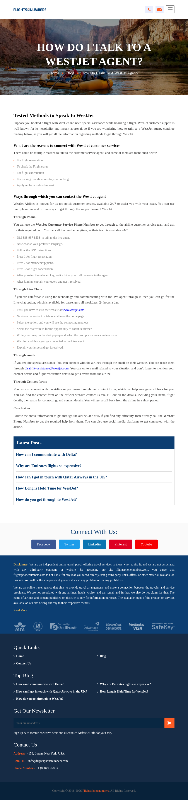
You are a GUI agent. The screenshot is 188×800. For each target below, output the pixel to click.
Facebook (43, 544)
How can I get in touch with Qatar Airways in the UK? (61, 477)
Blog (70, 73)
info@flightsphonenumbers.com (48, 761)
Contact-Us (23, 663)
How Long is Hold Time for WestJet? (47, 488)
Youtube (146, 544)
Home (54, 73)
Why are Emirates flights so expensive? (49, 466)
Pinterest (121, 544)
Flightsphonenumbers (95, 790)
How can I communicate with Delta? (46, 454)
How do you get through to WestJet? (46, 499)
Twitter (69, 544)
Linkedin (94, 544)
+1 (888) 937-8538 (47, 768)
